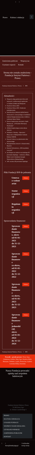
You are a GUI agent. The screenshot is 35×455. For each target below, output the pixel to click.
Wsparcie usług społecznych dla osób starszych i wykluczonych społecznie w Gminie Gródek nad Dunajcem (17, 101)
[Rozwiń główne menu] (32, 17)
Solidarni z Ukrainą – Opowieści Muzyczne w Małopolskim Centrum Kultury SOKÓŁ (17, 135)
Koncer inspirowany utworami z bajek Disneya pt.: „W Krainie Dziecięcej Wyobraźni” (17, 124)
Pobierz (26, 178)
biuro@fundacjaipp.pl (11, 445)
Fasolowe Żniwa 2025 (13, 105)
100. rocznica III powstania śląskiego (17, 161)
